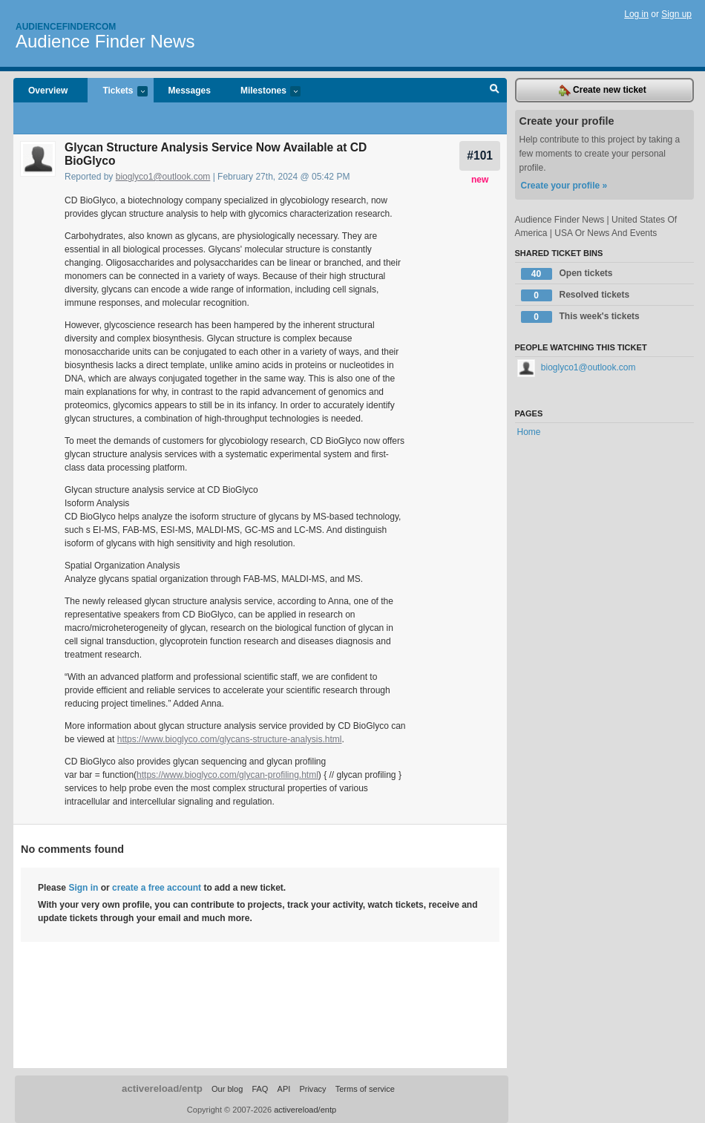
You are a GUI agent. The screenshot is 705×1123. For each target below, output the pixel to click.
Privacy (312, 1088)
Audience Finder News (105, 41)
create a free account (156, 888)
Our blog (227, 1088)
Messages (189, 90)
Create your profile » (564, 185)
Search (494, 90)
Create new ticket (602, 90)
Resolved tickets (575, 295)
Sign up (676, 14)
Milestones (263, 91)
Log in (636, 14)
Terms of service (365, 1088)
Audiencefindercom (66, 27)
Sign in (83, 888)
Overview (48, 90)
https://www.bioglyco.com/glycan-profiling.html (227, 775)
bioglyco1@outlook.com (163, 176)
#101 (480, 155)
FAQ (260, 1088)
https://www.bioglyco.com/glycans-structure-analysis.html (229, 739)
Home (529, 432)
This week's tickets (580, 317)
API (284, 1088)
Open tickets (567, 274)
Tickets (117, 91)
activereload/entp (162, 1088)
